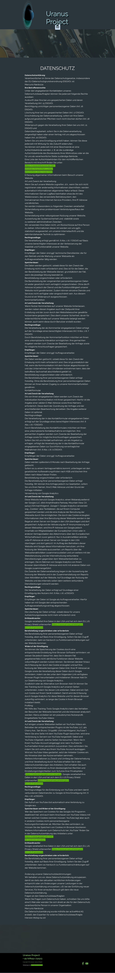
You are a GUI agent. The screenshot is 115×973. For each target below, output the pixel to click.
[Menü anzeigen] (57, 27)
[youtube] (87, 963)
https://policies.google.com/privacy (43, 774)
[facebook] (83, 963)
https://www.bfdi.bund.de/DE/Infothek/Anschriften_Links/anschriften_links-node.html (40, 168)
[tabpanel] (57, 492)
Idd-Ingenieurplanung (37, 965)
